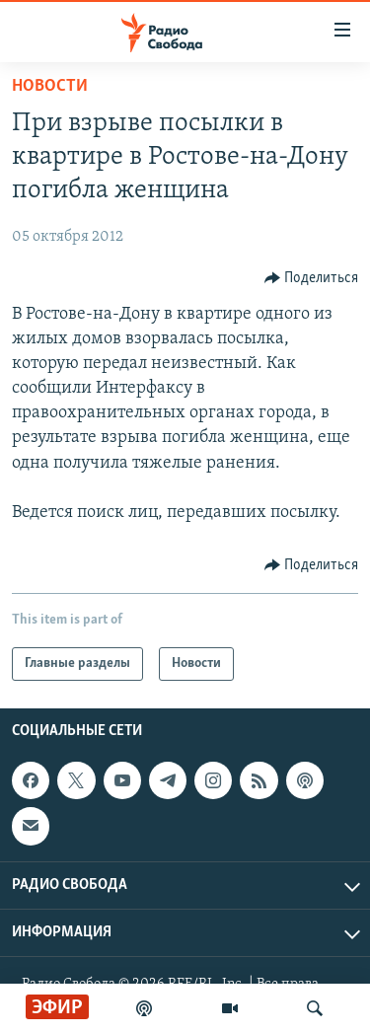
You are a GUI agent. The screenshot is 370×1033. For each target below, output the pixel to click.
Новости (50, 86)
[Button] (311, 278)
